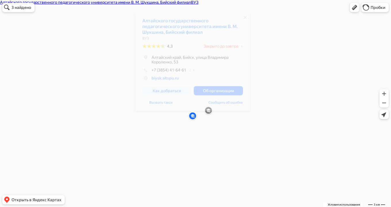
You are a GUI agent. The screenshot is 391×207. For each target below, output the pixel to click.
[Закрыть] (245, 19)
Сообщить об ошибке (225, 105)
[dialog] (192, 63)
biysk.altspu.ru (165, 80)
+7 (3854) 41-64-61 (164, 72)
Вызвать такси (160, 105)
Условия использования (344, 204)
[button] (354, 7)
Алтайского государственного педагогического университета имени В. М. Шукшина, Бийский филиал (190, 28)
